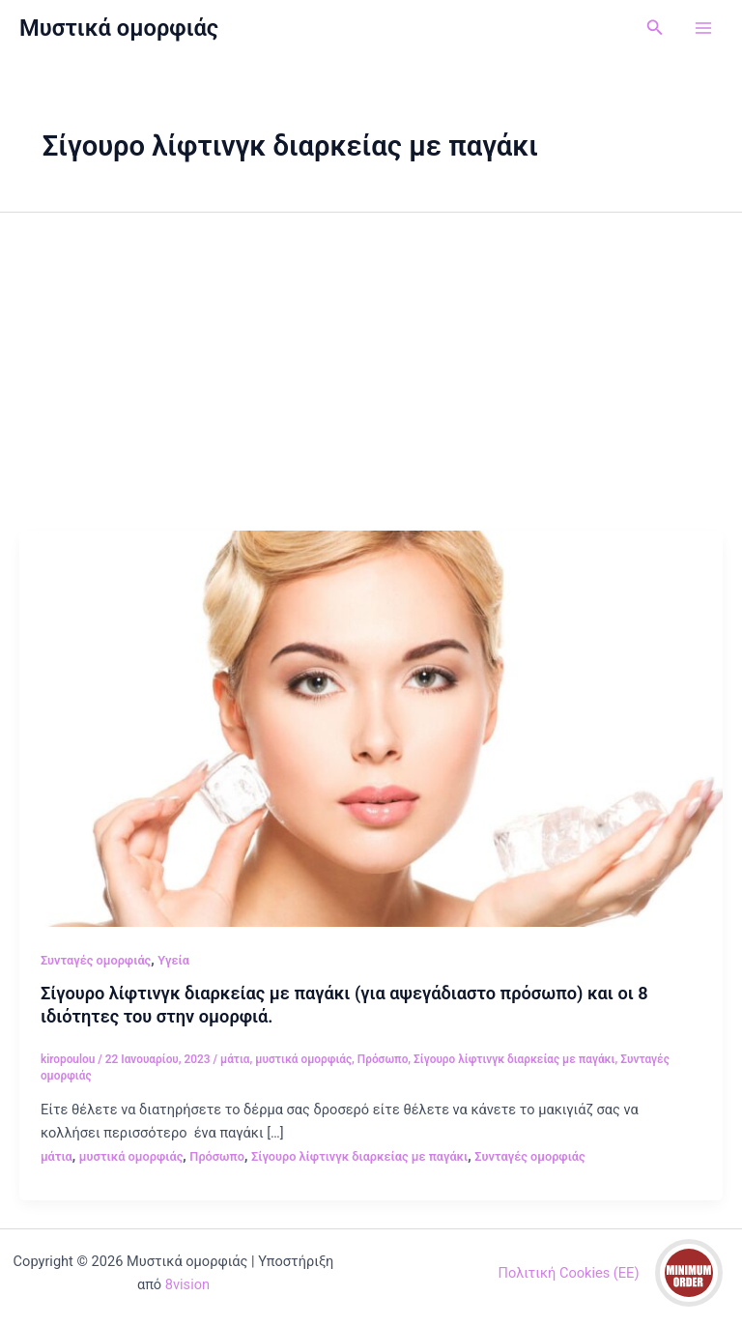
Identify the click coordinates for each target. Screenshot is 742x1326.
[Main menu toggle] (703, 28)
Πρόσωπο (383, 1059)
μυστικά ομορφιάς (303, 1059)
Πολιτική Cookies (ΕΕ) (569, 1273)
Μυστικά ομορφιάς (118, 28)
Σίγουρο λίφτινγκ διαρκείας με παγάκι (514, 1059)
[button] (655, 27)
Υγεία (173, 960)
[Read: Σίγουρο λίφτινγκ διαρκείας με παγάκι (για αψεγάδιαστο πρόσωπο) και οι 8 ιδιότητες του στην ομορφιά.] (371, 727)
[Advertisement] (371, 385)
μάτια (235, 1059)
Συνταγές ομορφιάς (96, 960)
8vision (187, 1284)
